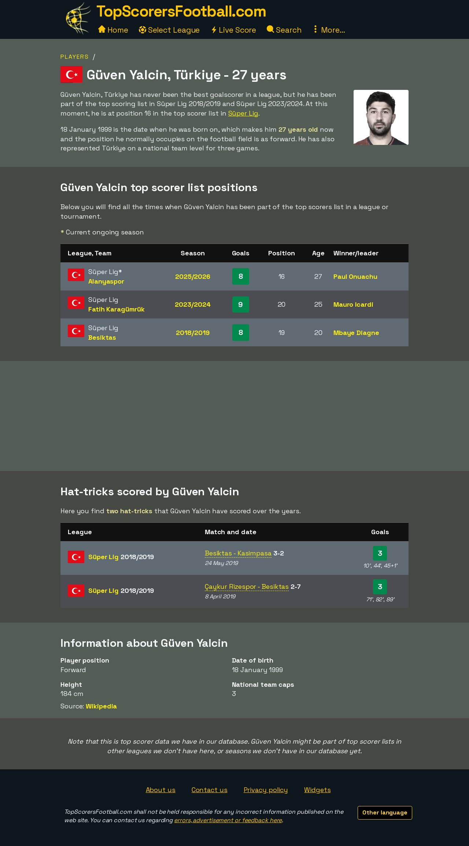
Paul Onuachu (355, 276)
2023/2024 (192, 304)
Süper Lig (243, 113)
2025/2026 (192, 276)
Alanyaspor (106, 281)
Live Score (233, 30)
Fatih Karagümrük (116, 309)
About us (161, 789)
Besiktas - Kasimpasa (238, 553)
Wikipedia (101, 706)
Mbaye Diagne (356, 332)
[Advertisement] (234, 416)
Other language (384, 812)
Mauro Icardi (353, 304)
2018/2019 (192, 332)
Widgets (317, 789)
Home (113, 30)
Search (284, 30)
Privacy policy (266, 789)
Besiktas (102, 337)
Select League (169, 30)
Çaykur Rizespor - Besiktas (247, 586)
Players (74, 57)
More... (328, 30)
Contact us (210, 789)
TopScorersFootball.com (181, 11)
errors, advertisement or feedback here (228, 820)
